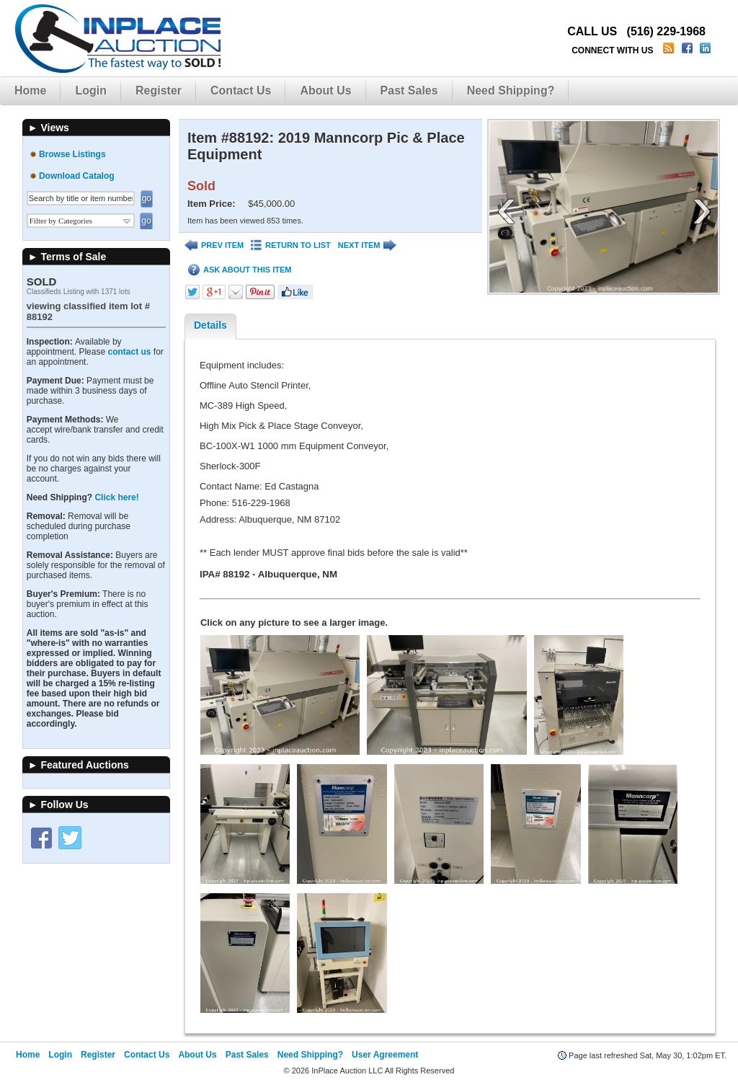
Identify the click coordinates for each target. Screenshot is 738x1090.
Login (91, 90)
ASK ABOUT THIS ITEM (239, 270)
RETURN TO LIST (291, 245)
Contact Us (240, 90)
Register (158, 90)
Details (210, 325)
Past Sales (409, 90)
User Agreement (385, 1055)
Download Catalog (77, 176)
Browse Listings (72, 154)
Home (30, 90)
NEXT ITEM (367, 245)
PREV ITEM (214, 245)
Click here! (116, 497)
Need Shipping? (511, 90)
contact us (129, 352)
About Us (325, 90)
